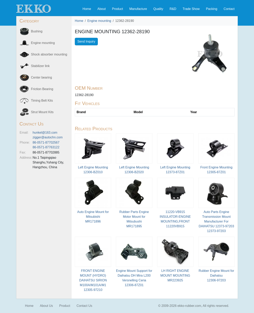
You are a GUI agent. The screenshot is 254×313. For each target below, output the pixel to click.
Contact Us (84, 305)
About (101, 9)
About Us (46, 305)
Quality (158, 9)
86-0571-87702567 (46, 142)
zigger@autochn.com (48, 137)
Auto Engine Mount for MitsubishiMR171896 (93, 216)
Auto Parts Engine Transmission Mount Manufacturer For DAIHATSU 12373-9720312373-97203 (216, 221)
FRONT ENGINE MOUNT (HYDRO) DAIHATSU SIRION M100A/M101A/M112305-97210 (93, 280)
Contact (229, 9)
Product (117, 9)
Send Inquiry (86, 41)
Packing (211, 9)
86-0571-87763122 (46, 147)
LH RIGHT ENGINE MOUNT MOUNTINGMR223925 (175, 275)
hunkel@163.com (45, 132)
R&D (172, 9)
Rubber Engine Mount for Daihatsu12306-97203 (216, 275)
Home (87, 9)
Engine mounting (99, 20)
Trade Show (191, 9)
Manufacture (138, 9)
